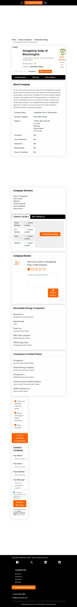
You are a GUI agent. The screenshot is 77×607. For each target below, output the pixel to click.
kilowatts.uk (18, 314)
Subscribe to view (50, 234)
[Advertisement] (38, 21)
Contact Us (18, 576)
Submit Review (53, 292)
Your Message (19, 480)
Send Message (20, 503)
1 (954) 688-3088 (18, 594)
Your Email (18, 463)
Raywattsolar (18, 321)
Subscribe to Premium (23, 587)
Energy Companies (25, 40)
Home (14, 40)
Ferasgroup (18, 360)
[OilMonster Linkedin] (46, 562)
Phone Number (19, 472)
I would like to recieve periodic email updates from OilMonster (19, 495)
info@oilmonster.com (20, 598)
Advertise (18, 579)
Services (35, 77)
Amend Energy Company (23, 367)
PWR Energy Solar (20, 342)
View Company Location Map (19, 438)
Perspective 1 (19, 374)
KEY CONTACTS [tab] (38, 217)
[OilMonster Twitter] (31, 562)
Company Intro (20, 77)
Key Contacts (50, 77)
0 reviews (32, 71)
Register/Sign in (33, 3)
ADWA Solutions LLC (22, 388)
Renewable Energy (41, 40)
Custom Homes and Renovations (27, 381)
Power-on (17, 328)
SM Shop (18, 582)
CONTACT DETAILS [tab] (21, 217)
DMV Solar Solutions (22, 335)
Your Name (18, 455)
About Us (18, 574)
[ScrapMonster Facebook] (17, 562)
